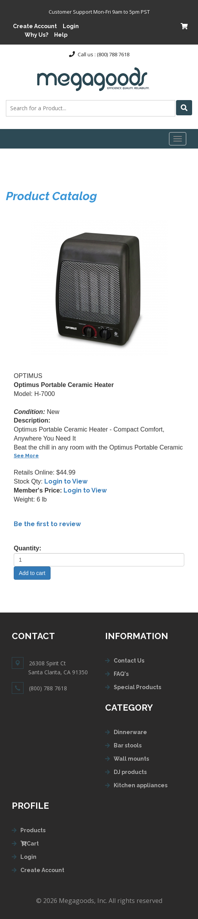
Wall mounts (131, 759)
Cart (29, 843)
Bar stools (128, 745)
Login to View (65, 481)
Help (60, 35)
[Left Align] (184, 107)
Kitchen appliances (140, 785)
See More (26, 456)
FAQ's (121, 674)
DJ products (130, 772)
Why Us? (36, 35)
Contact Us (129, 660)
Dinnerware (130, 732)
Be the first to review (47, 524)
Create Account (35, 26)
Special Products (137, 687)
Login (71, 26)
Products (32, 830)
